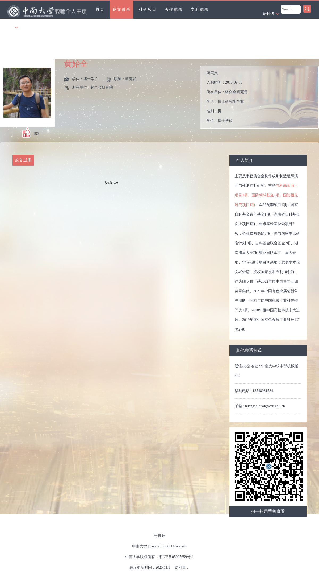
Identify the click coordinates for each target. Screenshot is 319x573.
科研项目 (148, 9)
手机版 (159, 536)
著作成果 (174, 9)
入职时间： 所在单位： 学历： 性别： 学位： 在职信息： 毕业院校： (261, 97)
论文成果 (122, 9)
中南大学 (139, 546)
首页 (100, 9)
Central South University (168, 546)
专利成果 (200, 9)
